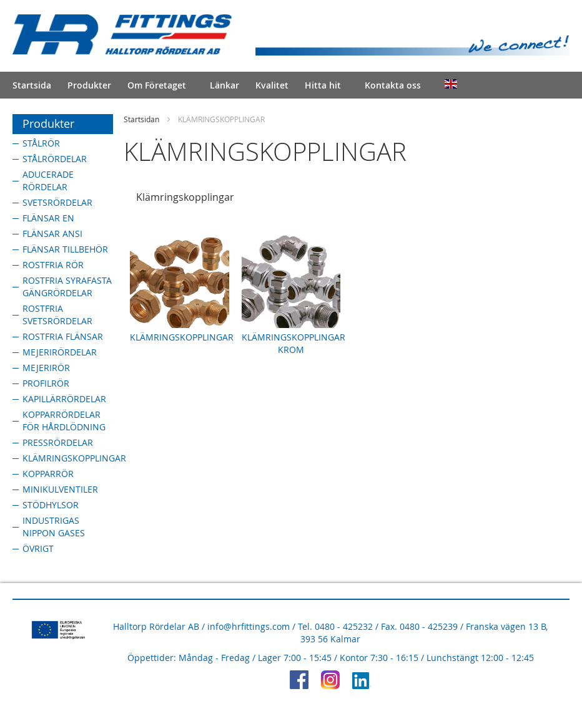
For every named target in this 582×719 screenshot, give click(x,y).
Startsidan (141, 119)
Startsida (31, 85)
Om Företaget (156, 85)
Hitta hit (323, 85)
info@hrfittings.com (248, 626)
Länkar (224, 85)
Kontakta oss (393, 85)
